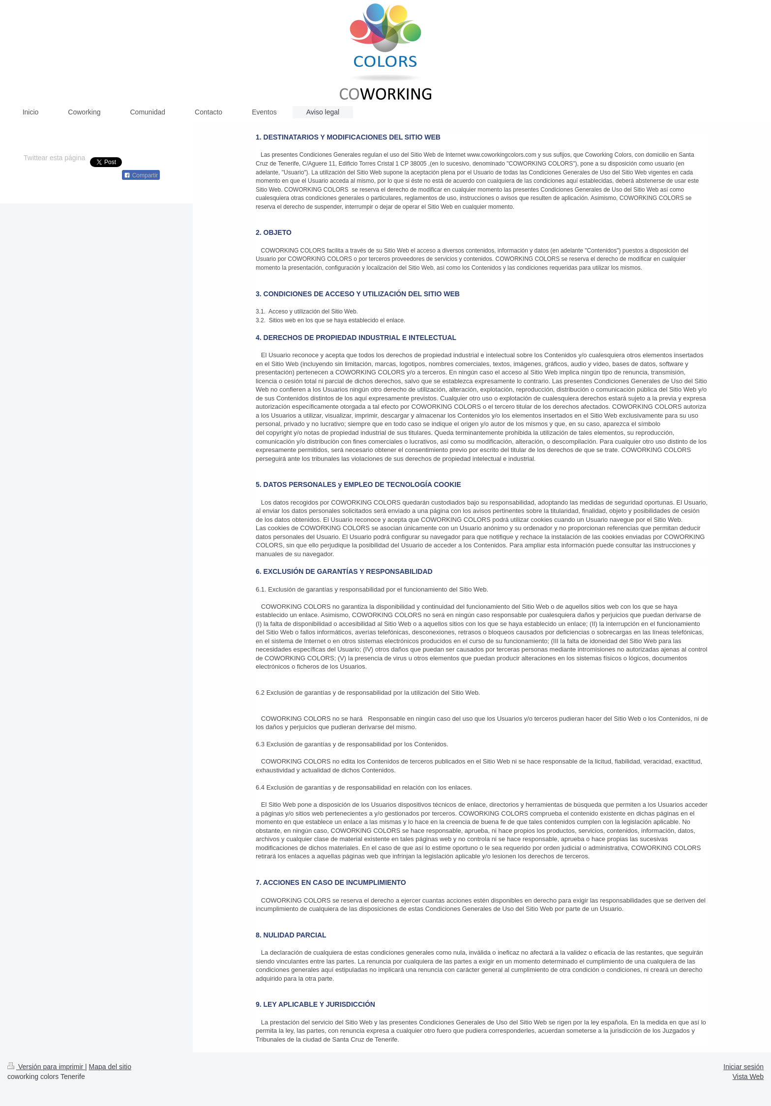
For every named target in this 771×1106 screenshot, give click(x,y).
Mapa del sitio (110, 1067)
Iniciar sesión (743, 1067)
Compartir (141, 175)
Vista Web (748, 1076)
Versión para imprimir (46, 1067)
